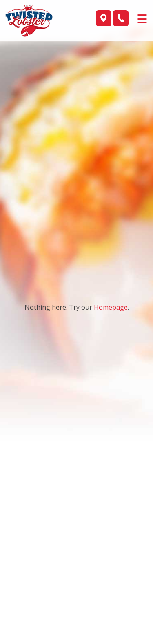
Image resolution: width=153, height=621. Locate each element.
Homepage (111, 307)
